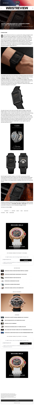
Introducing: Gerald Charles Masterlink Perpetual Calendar (16, 270)
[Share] (3, 212)
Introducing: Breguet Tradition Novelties (13, 277)
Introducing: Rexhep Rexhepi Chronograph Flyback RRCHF (16, 274)
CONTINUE (17, 400)
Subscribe (26, 260)
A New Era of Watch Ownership (10, 323)
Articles (3, 28)
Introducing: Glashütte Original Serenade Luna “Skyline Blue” (17, 317)
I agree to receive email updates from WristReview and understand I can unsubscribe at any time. (15, 263)
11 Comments (12, 28)
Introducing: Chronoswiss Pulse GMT (12, 281)
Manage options (17, 402)
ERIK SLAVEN (4, 32)
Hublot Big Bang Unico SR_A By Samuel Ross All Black (15, 320)
